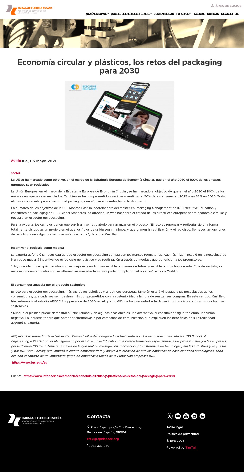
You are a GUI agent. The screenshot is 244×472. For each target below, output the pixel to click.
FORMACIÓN (183, 14)
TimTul (190, 447)
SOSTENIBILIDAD (164, 14)
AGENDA (199, 14)
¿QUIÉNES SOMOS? (97, 14)
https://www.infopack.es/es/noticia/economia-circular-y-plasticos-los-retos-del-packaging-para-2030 (99, 376)
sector (15, 173)
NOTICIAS (213, 14)
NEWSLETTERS (230, 14)
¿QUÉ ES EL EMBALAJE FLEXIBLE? (131, 14)
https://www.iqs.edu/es (29, 362)
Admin (16, 160)
